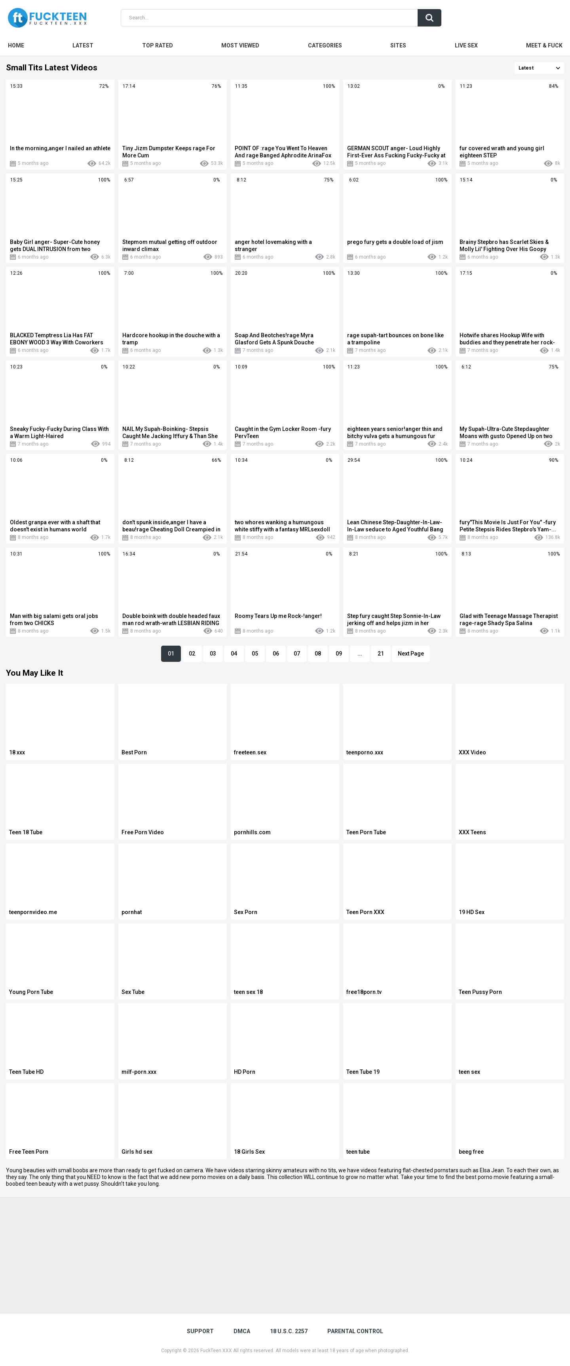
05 (255, 653)
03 (213, 653)
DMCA (242, 1331)
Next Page (411, 653)
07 (297, 653)
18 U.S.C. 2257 (289, 1331)
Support (200, 1331)
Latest (82, 45)
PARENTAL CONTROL (355, 1331)
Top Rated (157, 45)
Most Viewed (240, 45)
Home (16, 45)
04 (234, 653)
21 (381, 653)
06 (276, 653)
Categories (325, 45)
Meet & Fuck (544, 45)
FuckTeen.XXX (216, 1350)
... (359, 653)
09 (339, 653)
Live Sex (466, 45)
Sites (398, 45)
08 (318, 653)
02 (192, 653)
